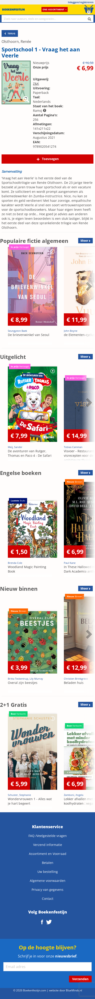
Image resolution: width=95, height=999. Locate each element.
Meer (84, 240)
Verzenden (80, 979)
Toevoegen (50, 159)
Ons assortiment (55, 9)
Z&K (36, 83)
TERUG (9, 33)
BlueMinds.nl (74, 990)
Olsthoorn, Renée (16, 41)
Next (88, 286)
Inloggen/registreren (80, 2)
